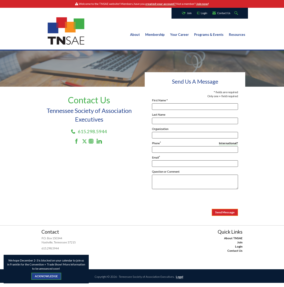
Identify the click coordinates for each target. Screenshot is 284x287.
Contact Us (235, 250)
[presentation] (179, 199)
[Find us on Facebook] (78, 141)
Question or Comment (165, 171)
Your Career (179, 35)
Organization (160, 128)
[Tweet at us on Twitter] (85, 141)
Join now (202, 3)
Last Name (158, 114)
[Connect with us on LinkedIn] (100, 141)
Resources (237, 35)
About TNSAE (233, 238)
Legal (179, 276)
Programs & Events (209, 35)
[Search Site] (236, 13)
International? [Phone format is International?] (228, 143)
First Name (159, 100)
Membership (155, 35)
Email (155, 157)
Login (239, 246)
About (135, 35)
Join (240, 242)
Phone (156, 143)
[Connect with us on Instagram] (92, 141)
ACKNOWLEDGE (46, 276)
